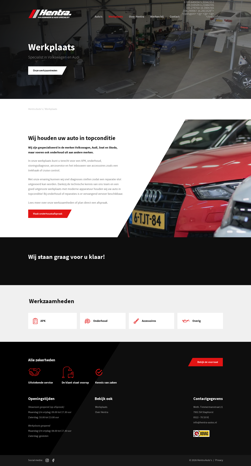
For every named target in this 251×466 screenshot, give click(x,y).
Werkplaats (116, 16)
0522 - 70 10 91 (201, 418)
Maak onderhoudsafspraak (47, 214)
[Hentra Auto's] (57, 13)
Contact (175, 16)
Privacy (219, 460)
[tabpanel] (52, 320)
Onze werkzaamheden (45, 71)
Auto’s (98, 16)
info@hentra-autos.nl (205, 423)
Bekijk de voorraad (207, 362)
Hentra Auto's (35, 109)
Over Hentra (136, 16)
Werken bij (157, 16)
